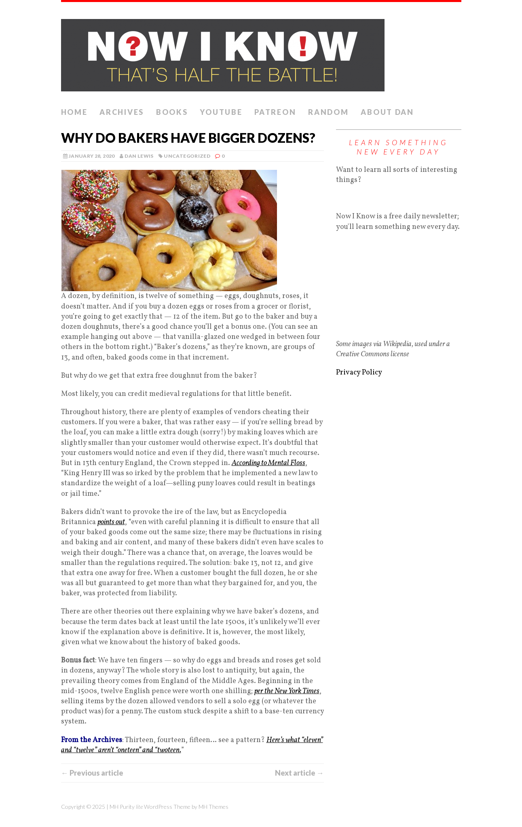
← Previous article (92, 772)
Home (74, 112)
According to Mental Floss (268, 463)
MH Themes (213, 806)
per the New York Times (286, 691)
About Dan (387, 112)
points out (111, 522)
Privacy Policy (359, 373)
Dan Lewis (139, 156)
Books (172, 112)
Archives (121, 112)
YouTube (221, 112)
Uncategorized (187, 156)
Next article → (299, 772)
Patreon (275, 112)
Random (328, 112)
